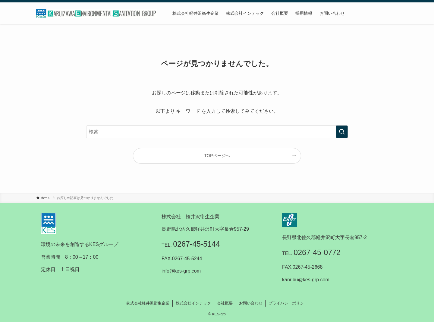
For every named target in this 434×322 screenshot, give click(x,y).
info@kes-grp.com (181, 270)
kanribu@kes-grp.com (305, 279)
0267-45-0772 (317, 252)
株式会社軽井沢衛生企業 (147, 303)
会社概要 (225, 303)
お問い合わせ (251, 303)
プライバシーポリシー (288, 303)
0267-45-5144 (196, 244)
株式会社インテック (193, 303)
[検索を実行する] (342, 131)
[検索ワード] (217, 131)
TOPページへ (217, 155)
